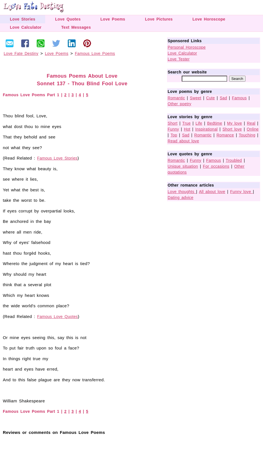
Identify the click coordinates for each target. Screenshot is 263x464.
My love (234, 123)
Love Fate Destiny (21, 53)
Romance (225, 135)
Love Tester (179, 59)
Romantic (176, 98)
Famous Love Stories (57, 158)
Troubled (234, 160)
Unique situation (183, 166)
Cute (210, 98)
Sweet (195, 98)
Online (252, 129)
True (186, 123)
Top (173, 135)
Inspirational (206, 129)
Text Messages (76, 27)
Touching (247, 135)
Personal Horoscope (187, 47)
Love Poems (112, 19)
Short (172, 123)
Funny (173, 129)
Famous (239, 98)
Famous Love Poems (95, 53)
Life (199, 123)
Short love (232, 129)
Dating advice (180, 197)
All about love (212, 191)
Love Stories (22, 19)
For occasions (216, 166)
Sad (223, 98)
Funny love (241, 191)
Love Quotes (68, 19)
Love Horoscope (208, 19)
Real (251, 123)
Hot (187, 129)
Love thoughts (182, 191)
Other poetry (179, 104)
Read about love (183, 141)
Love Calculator (25, 27)
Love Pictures (159, 19)
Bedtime (214, 123)
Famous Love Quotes (57, 316)
